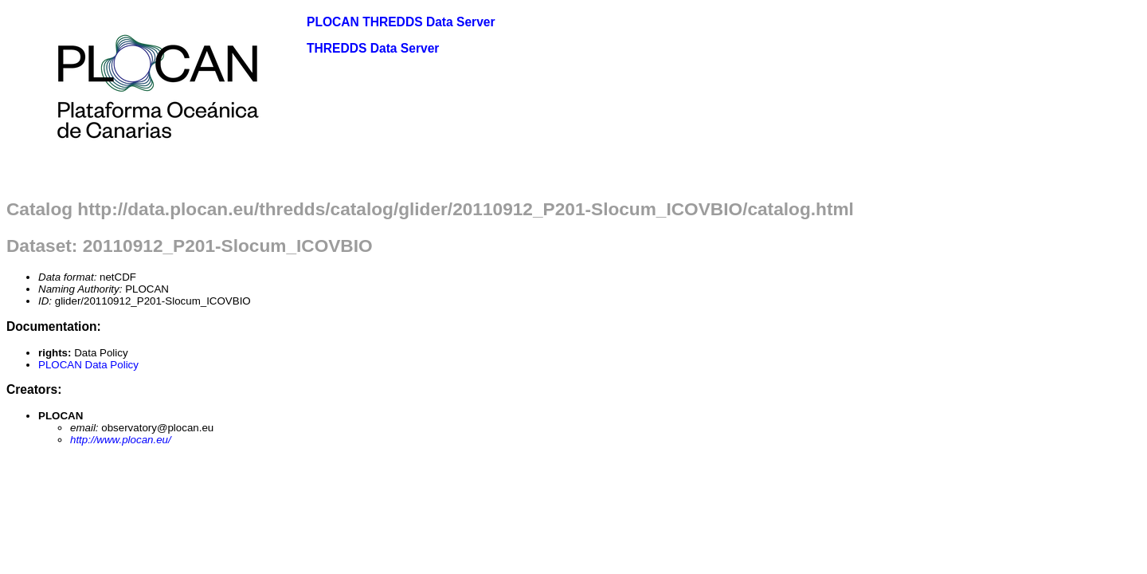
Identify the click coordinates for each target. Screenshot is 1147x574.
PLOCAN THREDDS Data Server (401, 22)
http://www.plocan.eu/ (120, 440)
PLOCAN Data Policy (88, 365)
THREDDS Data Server (373, 48)
